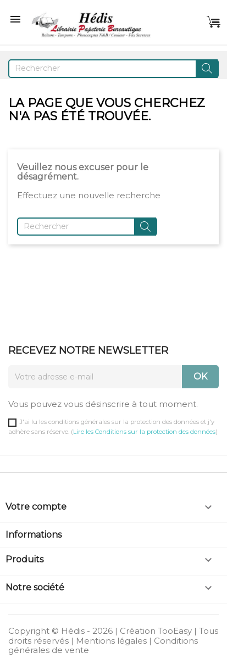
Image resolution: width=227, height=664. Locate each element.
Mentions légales (111, 640)
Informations (33, 534)
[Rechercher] (113, 68)
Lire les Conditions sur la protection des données (144, 432)
